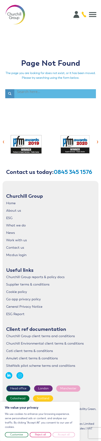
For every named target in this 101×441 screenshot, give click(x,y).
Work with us (16, 240)
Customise (16, 434)
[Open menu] (93, 14)
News (10, 233)
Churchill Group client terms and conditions (40, 336)
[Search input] (29, 92)
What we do (16, 225)
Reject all (40, 434)
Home (11, 203)
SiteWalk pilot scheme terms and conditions (40, 366)
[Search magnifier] (9, 93)
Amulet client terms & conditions (32, 358)
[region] (40, 421)
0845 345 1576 (73, 172)
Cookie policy (16, 292)
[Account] (76, 14)
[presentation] (4, 141)
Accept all (64, 434)
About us (13, 211)
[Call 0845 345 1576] (84, 14)
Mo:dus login (16, 255)
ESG (9, 218)
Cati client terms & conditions (29, 351)
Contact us (15, 248)
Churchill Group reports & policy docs (35, 277)
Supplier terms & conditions (28, 284)
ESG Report (15, 314)
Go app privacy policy (23, 299)
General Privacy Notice (24, 307)
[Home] (15, 14)
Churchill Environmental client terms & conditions (45, 343)
